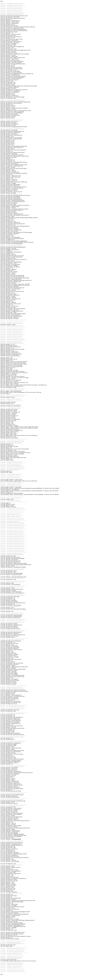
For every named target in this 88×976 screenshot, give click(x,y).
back (2, 1)
